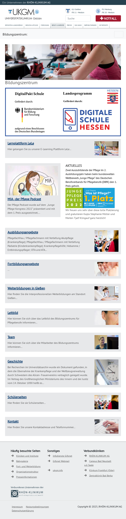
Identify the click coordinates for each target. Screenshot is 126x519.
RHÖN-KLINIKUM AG (99, 455)
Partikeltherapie (90, 25)
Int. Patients (103, 25)
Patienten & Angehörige (14, 25)
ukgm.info (58, 470)
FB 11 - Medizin (78, 12)
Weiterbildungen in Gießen (26, 288)
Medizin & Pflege (31, 25)
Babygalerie (22, 461)
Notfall (110, 19)
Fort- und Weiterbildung (28, 466)
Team (11, 337)
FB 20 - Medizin (108, 12)
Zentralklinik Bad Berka (101, 475)
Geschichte (15, 361)
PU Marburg (107, 9)
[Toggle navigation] (118, 34)
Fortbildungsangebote (23, 264)
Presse (69, 25)
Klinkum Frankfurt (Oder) (101, 470)
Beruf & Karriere (58, 25)
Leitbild (13, 313)
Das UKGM (78, 25)
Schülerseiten (17, 397)
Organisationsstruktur (27, 471)
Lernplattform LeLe (21, 143)
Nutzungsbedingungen (37, 506)
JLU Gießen (76, 9)
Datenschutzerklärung (23, 510)
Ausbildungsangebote (23, 232)
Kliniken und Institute (27, 455)
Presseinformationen (26, 476)
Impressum (17, 506)
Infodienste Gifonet (62, 455)
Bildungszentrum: (15, 34)
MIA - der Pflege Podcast (24, 199)
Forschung (45, 25)
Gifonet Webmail (61, 461)
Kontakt (13, 421)
